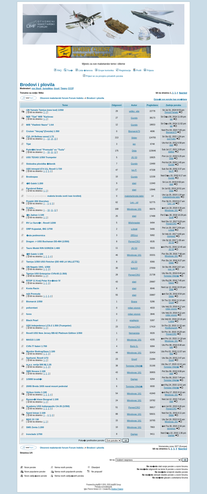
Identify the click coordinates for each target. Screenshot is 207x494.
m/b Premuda (33, 294)
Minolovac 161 (134, 209)
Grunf (56, 88)
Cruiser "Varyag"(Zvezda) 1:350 (42, 131)
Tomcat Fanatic (171, 112)
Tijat (28, 144)
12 (55, 152)
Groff (171, 217)
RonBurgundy (171, 328)
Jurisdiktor (47, 88)
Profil (137, 70)
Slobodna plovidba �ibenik (40, 164)
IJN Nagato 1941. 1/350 (38, 267)
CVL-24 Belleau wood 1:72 (40, 136)
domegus (171, 428)
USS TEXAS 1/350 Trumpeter (41, 157)
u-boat (134, 229)
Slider (134, 137)
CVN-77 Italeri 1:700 (36, 346)
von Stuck (36, 88)
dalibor (171, 152)
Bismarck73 (134, 131)
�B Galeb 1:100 (34, 254)
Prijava (149, 70)
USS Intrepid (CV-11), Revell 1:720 (44, 169)
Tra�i (68, 70)
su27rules (171, 139)
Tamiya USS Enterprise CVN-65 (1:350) (46, 273)
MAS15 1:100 (33, 340)
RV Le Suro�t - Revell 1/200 (41, 223)
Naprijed (183, 93)
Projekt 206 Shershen (37, 201)
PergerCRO (171, 224)
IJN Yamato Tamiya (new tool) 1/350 (45, 110)
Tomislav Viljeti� (171, 276)
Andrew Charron (117, 489)
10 (48, 152)
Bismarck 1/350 (34, 301)
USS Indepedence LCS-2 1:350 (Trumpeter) (48, 325)
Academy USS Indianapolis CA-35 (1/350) (48, 406)
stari (171, 145)
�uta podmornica (35, 235)
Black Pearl (32, 320)
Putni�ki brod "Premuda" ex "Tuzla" (45, 149)
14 (52, 139)
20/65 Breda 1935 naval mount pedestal (47, 386)
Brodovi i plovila (37, 84)
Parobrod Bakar (34, 188)
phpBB (97, 484)
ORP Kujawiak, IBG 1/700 (39, 229)
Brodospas (32, 177)
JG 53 (134, 157)
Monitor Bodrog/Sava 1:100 (40, 351)
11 (52, 152)
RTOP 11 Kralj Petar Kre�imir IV (43, 280)
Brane (134, 301)
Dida (134, 150)
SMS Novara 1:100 (35, 371)
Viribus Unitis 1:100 (36, 392)
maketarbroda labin (134, 196)
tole (171, 347)
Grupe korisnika (104, 70)
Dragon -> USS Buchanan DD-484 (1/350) (47, 241)
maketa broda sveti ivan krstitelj (64, 196)
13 (48, 139)
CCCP (71, 88)
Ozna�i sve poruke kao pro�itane (170, 99)
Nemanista (134, 333)
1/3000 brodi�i (34, 379)
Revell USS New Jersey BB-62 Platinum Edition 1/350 (54, 333)
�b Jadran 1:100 (35, 215)
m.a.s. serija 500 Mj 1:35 (39, 364)
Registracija (123, 70)
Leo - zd (134, 202)
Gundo (134, 118)
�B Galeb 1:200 (34, 183)
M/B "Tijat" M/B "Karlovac (39, 116)
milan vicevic (134, 308)
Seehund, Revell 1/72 (37, 358)
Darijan (134, 379)
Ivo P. (134, 170)
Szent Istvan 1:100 (35, 413)
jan (171, 119)
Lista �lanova (84, 70)
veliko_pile (134, 111)
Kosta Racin (32, 288)
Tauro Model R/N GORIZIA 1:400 (43, 248)
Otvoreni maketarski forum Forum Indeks (61, 98)
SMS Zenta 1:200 (35, 427)
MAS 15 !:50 (32, 419)
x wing (171, 321)
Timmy (63, 88)
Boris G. (134, 346)
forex (29, 314)
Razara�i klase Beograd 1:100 (42, 399)
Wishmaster (134, 222)
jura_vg (171, 269)
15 (55, 139)
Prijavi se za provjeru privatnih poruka (103, 76)
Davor (171, 283)
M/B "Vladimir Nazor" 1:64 (40, 125)
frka (171, 354)
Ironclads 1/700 (34, 434)
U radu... (30, 208)
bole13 (134, 268)
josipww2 (171, 236)
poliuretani (32, 308)
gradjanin (134, 320)
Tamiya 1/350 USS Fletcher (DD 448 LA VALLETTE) (52, 261)
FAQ (57, 70)
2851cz (134, 235)
